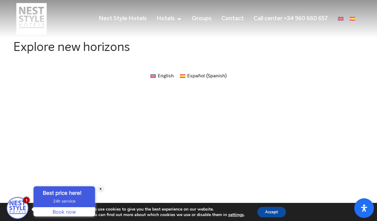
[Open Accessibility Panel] (364, 208)
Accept (271, 211)
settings (234, 214)
